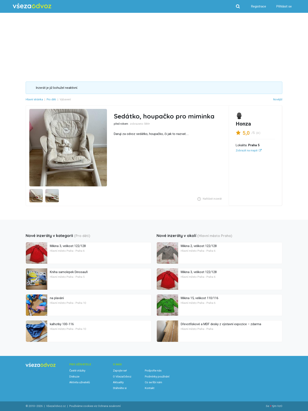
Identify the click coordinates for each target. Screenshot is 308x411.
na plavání (57, 298)
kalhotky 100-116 (62, 324)
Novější (277, 99)
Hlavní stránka (34, 99)
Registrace (258, 6)
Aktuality (118, 382)
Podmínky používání (157, 376)
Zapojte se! (120, 370)
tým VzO (277, 406)
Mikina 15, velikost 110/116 (199, 298)
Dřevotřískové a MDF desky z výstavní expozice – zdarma (221, 324)
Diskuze (74, 376)
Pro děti (51, 99)
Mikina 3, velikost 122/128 (68, 246)
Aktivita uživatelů (79, 382)
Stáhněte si (120, 388)
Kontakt (149, 388)
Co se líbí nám (153, 382)
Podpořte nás (153, 370)
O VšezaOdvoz (122, 376)
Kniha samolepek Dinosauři (69, 272)
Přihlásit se (284, 6)
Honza (243, 124)
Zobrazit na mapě (247, 150)
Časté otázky (77, 370)
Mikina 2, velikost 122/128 (199, 246)
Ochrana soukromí (109, 406)
